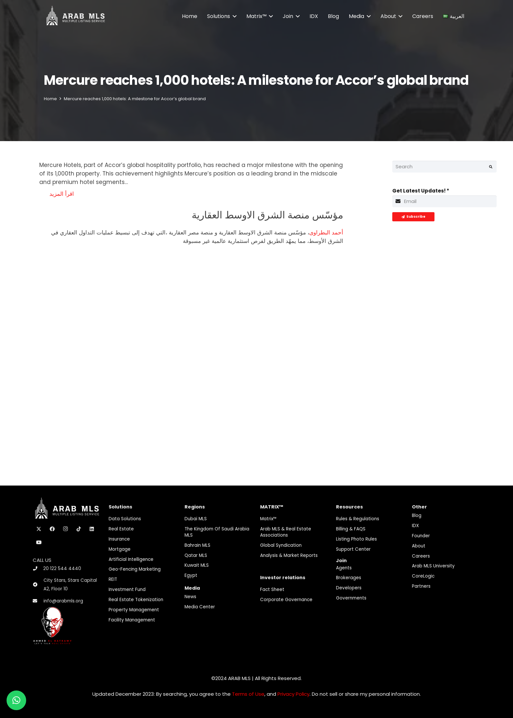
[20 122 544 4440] (38, 568)
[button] (233, 16)
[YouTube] (39, 542)
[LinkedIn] (92, 529)
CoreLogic (423, 576)
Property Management (134, 610)
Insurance (119, 539)
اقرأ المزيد (61, 194)
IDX (415, 526)
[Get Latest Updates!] (444, 201)
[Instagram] (65, 529)
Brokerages (348, 578)
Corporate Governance (286, 600)
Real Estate (121, 529)
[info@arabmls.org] (38, 601)
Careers (421, 556)
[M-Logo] (75, 16)
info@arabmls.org (63, 601)
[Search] (444, 167)
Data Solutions (125, 519)
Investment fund (127, 589)
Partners (421, 586)
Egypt (191, 575)
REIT (113, 579)
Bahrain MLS (197, 545)
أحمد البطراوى (326, 232)
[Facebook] (52, 529)
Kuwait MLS (197, 565)
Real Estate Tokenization (136, 600)
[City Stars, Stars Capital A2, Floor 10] (38, 584)
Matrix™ (268, 519)
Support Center (353, 549)
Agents (344, 568)
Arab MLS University (433, 566)
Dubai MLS (196, 519)
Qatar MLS (196, 555)
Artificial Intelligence (131, 559)
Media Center (200, 607)
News (190, 597)
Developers (349, 588)
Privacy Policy (293, 693)
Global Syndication (281, 545)
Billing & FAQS (350, 529)
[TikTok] (79, 529)
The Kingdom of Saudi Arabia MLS (217, 532)
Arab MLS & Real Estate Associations (285, 532)
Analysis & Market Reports (289, 555)
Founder (421, 536)
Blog (416, 515)
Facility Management (132, 620)
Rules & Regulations (357, 519)
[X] (39, 529)
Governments (351, 598)
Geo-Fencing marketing (135, 569)
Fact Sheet (272, 589)
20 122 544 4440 (62, 568)
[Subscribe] (413, 216)
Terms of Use (248, 693)
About (418, 546)
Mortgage (120, 549)
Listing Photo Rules (356, 539)
